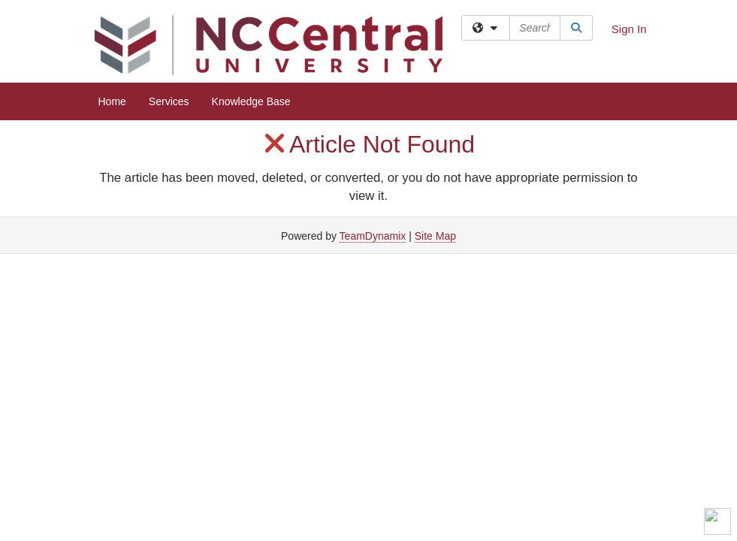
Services (169, 101)
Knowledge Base (251, 101)
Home (112, 101)
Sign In (629, 29)
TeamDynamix (373, 236)
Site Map (435, 236)
